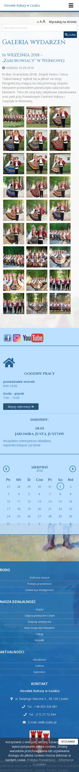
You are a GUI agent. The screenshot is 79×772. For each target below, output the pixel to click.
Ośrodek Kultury (22, 5)
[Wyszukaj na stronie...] (39, 27)
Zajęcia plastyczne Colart (40, 724)
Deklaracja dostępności (39, 699)
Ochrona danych (40, 686)
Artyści (40, 718)
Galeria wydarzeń (34, 42)
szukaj (70, 34)
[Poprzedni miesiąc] (6, 501)
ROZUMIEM (68, 741)
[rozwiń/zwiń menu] (71, 5)
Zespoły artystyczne (39, 731)
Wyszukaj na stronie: (63, 22)
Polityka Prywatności (40, 760)
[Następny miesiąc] (73, 501)
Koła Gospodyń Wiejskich (39, 737)
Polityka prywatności (39, 693)
